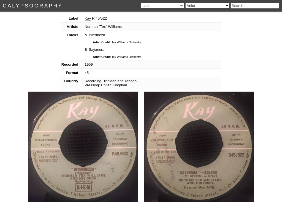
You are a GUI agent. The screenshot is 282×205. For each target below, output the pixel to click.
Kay (88, 18)
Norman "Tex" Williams (103, 27)
